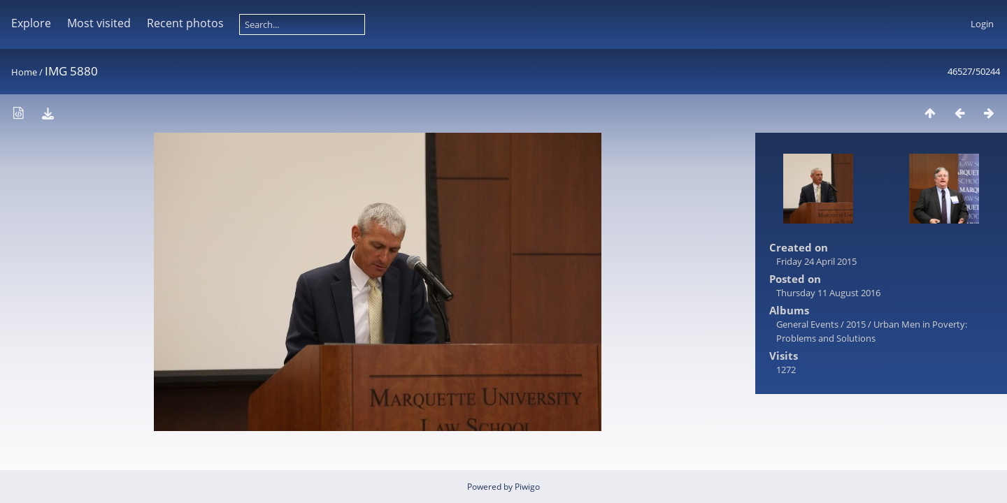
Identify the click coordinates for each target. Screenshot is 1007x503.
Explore (31, 23)
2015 (856, 324)
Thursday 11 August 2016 (828, 292)
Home (24, 72)
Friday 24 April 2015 (816, 261)
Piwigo (527, 487)
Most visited (99, 23)
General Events (807, 324)
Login (982, 23)
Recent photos (185, 23)
